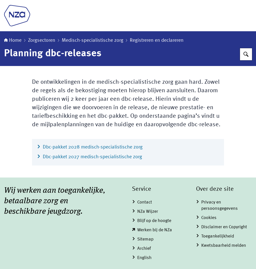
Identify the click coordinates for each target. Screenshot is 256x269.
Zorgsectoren (41, 40)
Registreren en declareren (157, 40)
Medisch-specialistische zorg (92, 40)
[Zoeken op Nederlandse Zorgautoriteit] (246, 54)
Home (13, 40)
